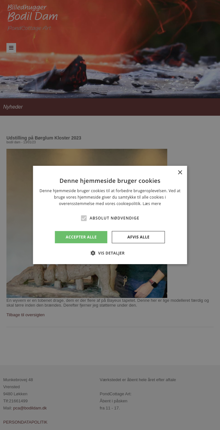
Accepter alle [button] (81, 237)
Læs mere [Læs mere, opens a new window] (151, 203)
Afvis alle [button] (138, 237)
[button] (84, 218)
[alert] (110, 215)
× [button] (179, 172)
